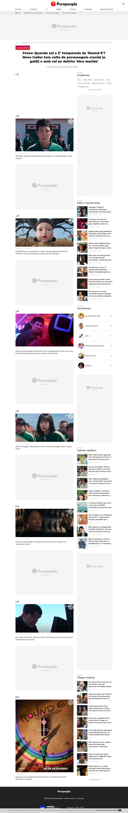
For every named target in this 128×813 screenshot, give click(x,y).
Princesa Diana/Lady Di (94, 346)
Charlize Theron (91, 326)
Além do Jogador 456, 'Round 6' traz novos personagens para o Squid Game (43, 448)
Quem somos (69, 798)
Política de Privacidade (53, 798)
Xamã (109, 83)
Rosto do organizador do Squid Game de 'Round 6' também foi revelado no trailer (41, 543)
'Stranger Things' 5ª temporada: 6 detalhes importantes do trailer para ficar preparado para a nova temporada (99, 211)
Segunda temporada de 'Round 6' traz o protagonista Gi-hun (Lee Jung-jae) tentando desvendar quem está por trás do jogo (44, 352)
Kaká (108, 80)
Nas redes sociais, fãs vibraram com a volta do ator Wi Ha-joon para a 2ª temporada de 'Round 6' (44, 638)
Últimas (18, 9)
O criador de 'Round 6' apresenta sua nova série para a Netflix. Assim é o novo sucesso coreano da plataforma (98, 223)
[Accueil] (64, 3)
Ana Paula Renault (92, 316)
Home (17, 42)
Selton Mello (87, 80)
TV (47, 9)
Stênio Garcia (90, 356)
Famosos (88, 9)
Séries (58, 9)
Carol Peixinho (99, 80)
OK (120, 810)
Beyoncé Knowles (98, 83)
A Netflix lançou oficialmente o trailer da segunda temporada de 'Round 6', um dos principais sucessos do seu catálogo (41, 252)
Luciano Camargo (84, 83)
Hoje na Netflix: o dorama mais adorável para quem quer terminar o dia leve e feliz (99, 494)
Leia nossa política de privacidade (106, 810)
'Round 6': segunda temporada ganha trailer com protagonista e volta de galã (44, 157)
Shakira (88, 366)
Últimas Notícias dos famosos (29, 42)
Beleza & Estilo (106, 9)
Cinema (73, 9)
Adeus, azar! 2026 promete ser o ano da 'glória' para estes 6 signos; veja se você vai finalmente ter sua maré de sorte (99, 247)
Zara (79, 80)
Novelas (33, 9)
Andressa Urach (83, 87)
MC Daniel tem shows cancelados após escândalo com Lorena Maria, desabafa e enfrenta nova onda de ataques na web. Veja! (100, 296)
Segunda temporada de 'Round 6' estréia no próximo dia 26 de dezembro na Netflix (41, 778)
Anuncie (80, 798)
